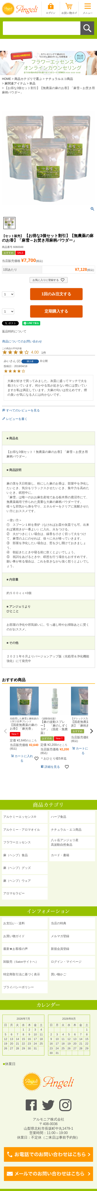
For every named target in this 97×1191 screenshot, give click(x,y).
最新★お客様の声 (15, 948)
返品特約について (14, 331)
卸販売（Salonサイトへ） (20, 961)
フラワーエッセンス (17, 842)
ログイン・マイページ (66, 961)
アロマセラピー (14, 893)
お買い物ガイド (14, 936)
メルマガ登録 (60, 936)
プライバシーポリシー (18, 987)
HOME (6, 79)
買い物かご (58, 974)
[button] (5, 731)
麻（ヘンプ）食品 (15, 855)
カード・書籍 (60, 855)
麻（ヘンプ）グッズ (17, 868)
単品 (32, 83)
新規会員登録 (60, 948)
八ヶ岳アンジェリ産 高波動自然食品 (64, 842)
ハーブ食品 (58, 816)
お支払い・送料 (14, 923)
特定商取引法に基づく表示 (21, 974)
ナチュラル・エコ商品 (66, 829)
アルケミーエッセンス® (19, 816)
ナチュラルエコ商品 (59, 79)
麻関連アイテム (15, 83)
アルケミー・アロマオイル (21, 829)
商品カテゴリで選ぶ (28, 79)
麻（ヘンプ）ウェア (17, 880)
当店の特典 (58, 923)
